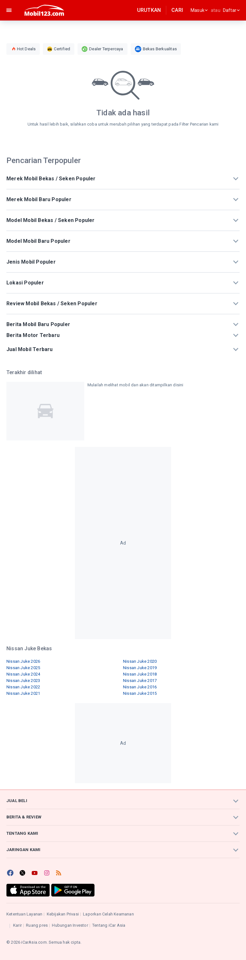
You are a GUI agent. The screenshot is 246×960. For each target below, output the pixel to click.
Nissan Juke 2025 (23, 667)
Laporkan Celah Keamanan (108, 914)
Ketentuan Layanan (24, 914)
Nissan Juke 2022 (23, 687)
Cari (177, 10)
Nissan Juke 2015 (140, 693)
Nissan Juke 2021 (23, 693)
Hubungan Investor (70, 925)
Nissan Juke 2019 (140, 667)
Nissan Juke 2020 (140, 661)
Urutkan (149, 10)
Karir (17, 925)
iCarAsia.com (33, 942)
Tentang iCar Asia (108, 925)
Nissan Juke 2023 (23, 680)
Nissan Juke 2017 (140, 680)
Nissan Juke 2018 (140, 674)
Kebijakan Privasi (63, 914)
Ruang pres (37, 925)
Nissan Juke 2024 (23, 674)
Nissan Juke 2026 (23, 661)
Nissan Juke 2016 (140, 687)
